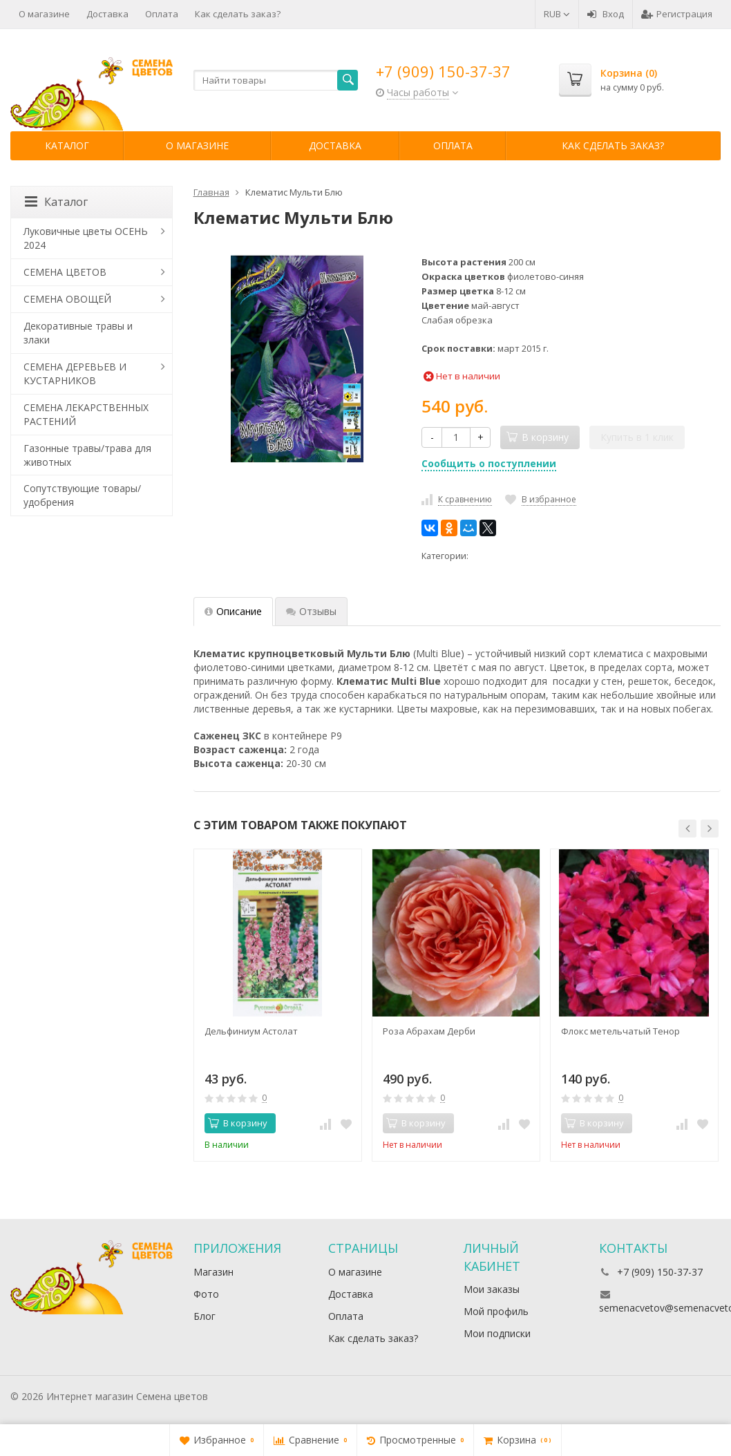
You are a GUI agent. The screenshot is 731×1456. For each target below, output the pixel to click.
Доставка (107, 14)
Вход (605, 14)
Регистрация (676, 14)
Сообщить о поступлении (488, 463)
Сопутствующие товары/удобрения (82, 495)
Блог (204, 1316)
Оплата (161, 14)
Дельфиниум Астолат (251, 1031)
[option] (278, 1005)
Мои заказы (492, 1289)
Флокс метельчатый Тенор (620, 1031)
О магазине (44, 14)
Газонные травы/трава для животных (87, 455)
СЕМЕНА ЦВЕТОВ (64, 271)
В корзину (237, 1123)
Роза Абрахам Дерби (429, 1031)
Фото (206, 1294)
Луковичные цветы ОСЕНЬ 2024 (85, 238)
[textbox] (276, 80)
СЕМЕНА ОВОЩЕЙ (67, 298)
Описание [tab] (233, 611)
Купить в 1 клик (637, 437)
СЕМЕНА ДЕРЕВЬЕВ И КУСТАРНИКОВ (74, 373)
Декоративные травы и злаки (78, 332)
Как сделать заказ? (238, 14)
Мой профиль (496, 1311)
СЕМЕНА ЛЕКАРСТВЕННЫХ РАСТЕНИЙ (86, 414)
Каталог (67, 145)
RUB (557, 14)
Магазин (213, 1271)
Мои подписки (497, 1333)
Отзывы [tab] (311, 611)
